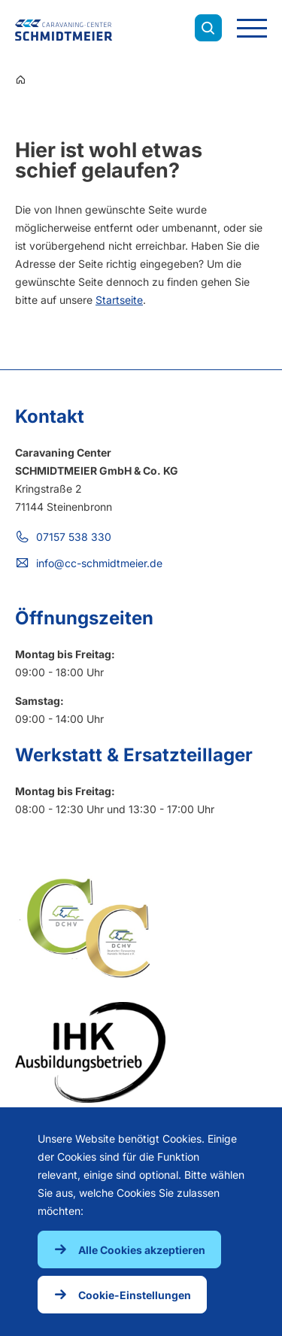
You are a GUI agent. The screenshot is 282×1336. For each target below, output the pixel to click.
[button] (129, 1249)
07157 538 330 (73, 536)
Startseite (119, 299)
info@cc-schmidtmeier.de (99, 563)
